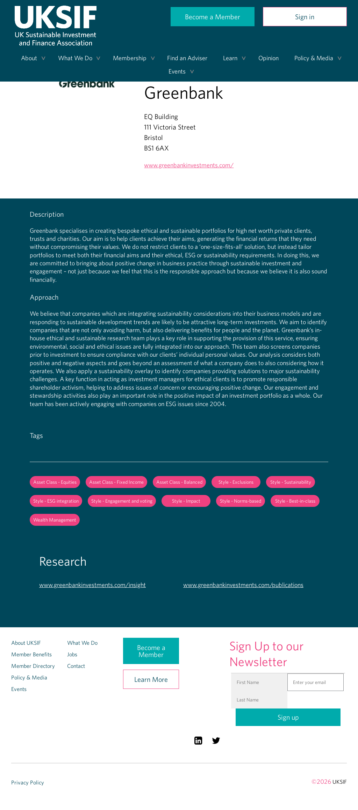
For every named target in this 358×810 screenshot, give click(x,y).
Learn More (151, 679)
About (29, 58)
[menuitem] (31, 58)
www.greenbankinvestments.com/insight (92, 584)
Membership (129, 58)
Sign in (304, 17)
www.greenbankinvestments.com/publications (243, 584)
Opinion (268, 58)
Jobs (72, 654)
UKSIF (339, 781)
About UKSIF (26, 643)
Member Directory (33, 666)
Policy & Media (313, 58)
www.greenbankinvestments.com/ (189, 165)
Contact (76, 666)
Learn (230, 58)
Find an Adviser (187, 58)
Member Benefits (31, 654)
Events (177, 71)
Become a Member (212, 17)
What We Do (75, 58)
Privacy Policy (27, 782)
